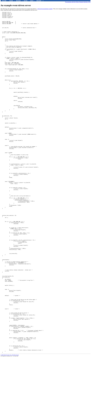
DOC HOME (4, 0)
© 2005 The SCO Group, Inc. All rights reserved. (10, 415)
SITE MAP (11, 0)
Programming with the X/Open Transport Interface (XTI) (77, 2)
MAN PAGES (18, 0)
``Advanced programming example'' (45, 8)
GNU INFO (26, 0)
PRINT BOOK (38, 0)
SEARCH (31, 0)
